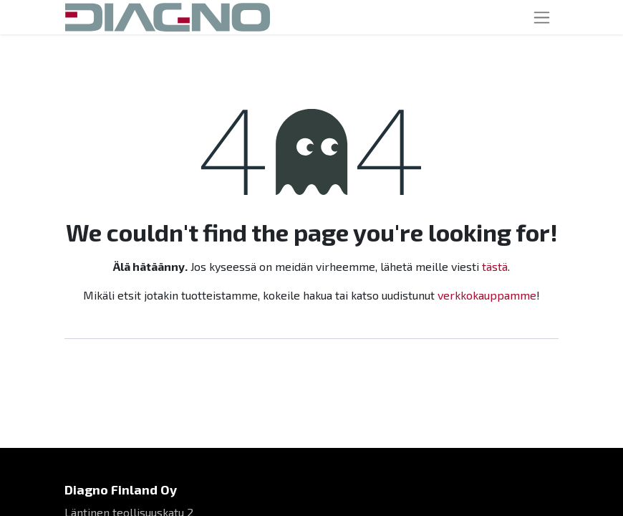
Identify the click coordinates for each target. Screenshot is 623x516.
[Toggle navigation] (542, 17)
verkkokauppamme (487, 295)
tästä (495, 266)
